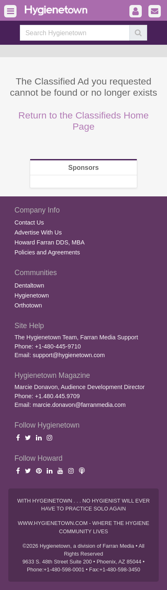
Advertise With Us (38, 232)
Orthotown (28, 305)
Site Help (29, 326)
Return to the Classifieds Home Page (83, 121)
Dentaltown (29, 285)
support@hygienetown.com (69, 355)
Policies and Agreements (47, 252)
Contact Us (29, 222)
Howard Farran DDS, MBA (49, 242)
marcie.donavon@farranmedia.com (79, 404)
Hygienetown (31, 295)
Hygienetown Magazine (52, 375)
